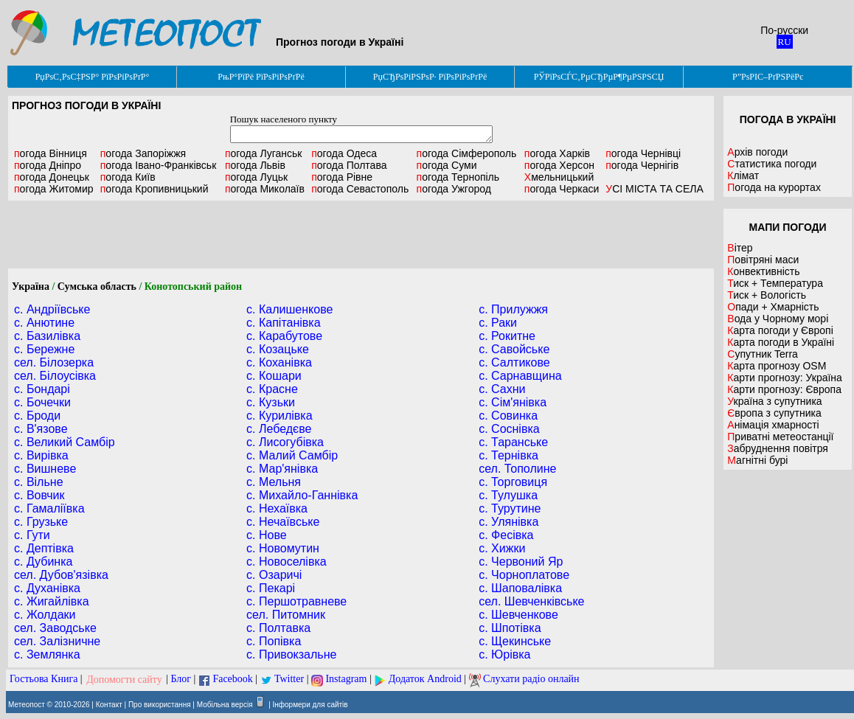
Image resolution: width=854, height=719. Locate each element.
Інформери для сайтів (310, 705)
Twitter (289, 679)
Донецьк (51, 177)
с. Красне (272, 389)
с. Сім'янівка (512, 402)
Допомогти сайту (124, 679)
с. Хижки (502, 548)
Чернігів (641, 165)
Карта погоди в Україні (780, 342)
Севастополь (360, 189)
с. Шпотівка (510, 628)
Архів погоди (757, 152)
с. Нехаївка (277, 508)
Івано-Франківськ (158, 165)
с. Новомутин (282, 548)
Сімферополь (467, 153)
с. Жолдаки (45, 614)
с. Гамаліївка (49, 508)
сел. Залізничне (57, 641)
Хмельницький (559, 177)
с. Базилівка (47, 336)
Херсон (559, 165)
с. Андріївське (52, 309)
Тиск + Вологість (766, 295)
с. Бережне (44, 349)
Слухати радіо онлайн (531, 679)
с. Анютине (44, 322)
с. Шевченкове (518, 614)
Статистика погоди (771, 164)
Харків (557, 153)
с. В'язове (41, 429)
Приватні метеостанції (780, 436)
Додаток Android (425, 679)
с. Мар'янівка (282, 468)
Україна (30, 286)
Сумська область (97, 286)
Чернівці (643, 153)
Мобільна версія (225, 705)
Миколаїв (265, 189)
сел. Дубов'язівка (61, 575)
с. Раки (498, 322)
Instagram (346, 679)
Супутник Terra (762, 354)
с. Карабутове (284, 336)
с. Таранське (513, 442)
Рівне (341, 177)
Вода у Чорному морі (777, 318)
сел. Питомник (285, 614)
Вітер (739, 248)
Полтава (348, 165)
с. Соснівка (509, 429)
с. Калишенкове (289, 309)
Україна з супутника (774, 401)
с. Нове (266, 535)
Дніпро (47, 165)
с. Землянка (47, 654)
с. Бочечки (42, 402)
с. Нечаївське (282, 521)
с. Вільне (38, 482)
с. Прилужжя (513, 309)
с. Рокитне (507, 336)
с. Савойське (514, 349)
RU (784, 41)
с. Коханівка (279, 362)
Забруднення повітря (777, 448)
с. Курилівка (279, 415)
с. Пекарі (270, 588)
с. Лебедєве (278, 429)
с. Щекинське (515, 641)
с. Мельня (273, 482)
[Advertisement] (361, 234)
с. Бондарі (42, 389)
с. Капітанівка (283, 322)
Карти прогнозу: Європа (784, 389)
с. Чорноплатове (524, 575)
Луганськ (263, 153)
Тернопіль (458, 177)
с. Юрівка (504, 654)
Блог (181, 679)
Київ (128, 177)
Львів (255, 165)
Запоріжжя (143, 153)
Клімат (743, 175)
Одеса (344, 153)
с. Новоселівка (286, 561)
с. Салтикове (514, 362)
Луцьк (256, 177)
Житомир (54, 189)
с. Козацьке (277, 349)
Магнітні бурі (757, 460)
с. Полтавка (278, 628)
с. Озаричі (274, 575)
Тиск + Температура (775, 283)
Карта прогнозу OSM (776, 366)
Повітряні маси (763, 259)
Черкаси (561, 189)
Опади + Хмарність (773, 307)
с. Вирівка (41, 455)
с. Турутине (510, 508)
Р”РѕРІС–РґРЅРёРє (767, 77)
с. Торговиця (513, 482)
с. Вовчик (39, 495)
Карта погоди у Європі (780, 330)
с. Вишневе (45, 468)
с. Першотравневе (296, 601)
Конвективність (763, 271)
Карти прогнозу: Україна (784, 377)
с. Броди (37, 415)
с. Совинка (508, 415)
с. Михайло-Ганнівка (302, 495)
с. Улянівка (508, 521)
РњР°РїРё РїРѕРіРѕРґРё (261, 77)
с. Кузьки (270, 402)
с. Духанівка (47, 588)
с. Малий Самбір (292, 455)
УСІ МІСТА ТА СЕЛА (654, 189)
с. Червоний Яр (521, 561)
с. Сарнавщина (520, 375)
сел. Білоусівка (55, 375)
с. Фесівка (506, 535)
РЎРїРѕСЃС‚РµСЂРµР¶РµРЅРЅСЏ (599, 77)
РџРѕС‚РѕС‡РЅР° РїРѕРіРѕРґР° (92, 77)
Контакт (109, 705)
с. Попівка (273, 641)
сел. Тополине (517, 468)
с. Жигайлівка (51, 601)
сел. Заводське (55, 628)
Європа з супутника (774, 413)
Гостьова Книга (43, 679)
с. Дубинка (43, 561)
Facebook (232, 679)
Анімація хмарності (773, 425)
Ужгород (454, 189)
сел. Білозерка (54, 362)
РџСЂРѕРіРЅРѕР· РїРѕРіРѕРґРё (430, 77)
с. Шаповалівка (520, 588)
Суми (447, 165)
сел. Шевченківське (531, 601)
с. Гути (32, 535)
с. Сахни (502, 389)
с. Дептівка (44, 548)
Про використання (159, 705)
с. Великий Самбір (64, 442)
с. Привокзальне (291, 654)
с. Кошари (274, 375)
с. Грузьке (41, 521)
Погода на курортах (774, 187)
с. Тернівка (508, 455)
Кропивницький (154, 189)
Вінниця (50, 153)
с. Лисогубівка (285, 442)
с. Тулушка (508, 495)
